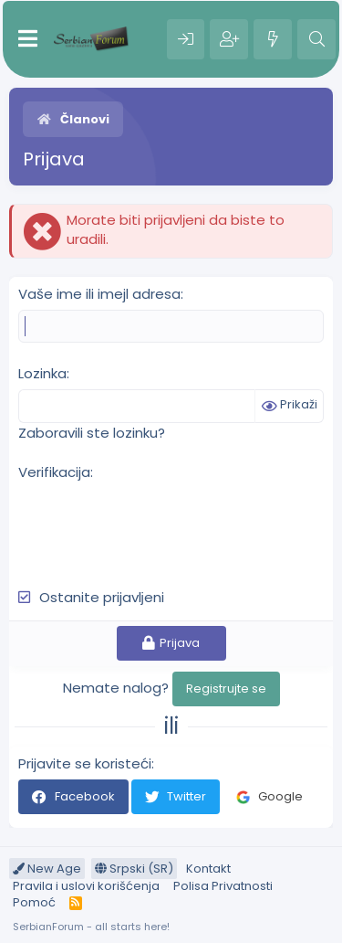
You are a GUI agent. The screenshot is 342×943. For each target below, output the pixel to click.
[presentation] (156, 524)
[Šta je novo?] (273, 39)
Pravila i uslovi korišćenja (86, 886)
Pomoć (34, 902)
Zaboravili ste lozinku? (91, 432)
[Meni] (27, 39)
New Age (47, 868)
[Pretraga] (316, 39)
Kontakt (208, 868)
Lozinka (42, 373)
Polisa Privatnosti (223, 886)
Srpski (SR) (134, 868)
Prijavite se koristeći (84, 763)
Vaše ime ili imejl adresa (99, 293)
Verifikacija (54, 472)
